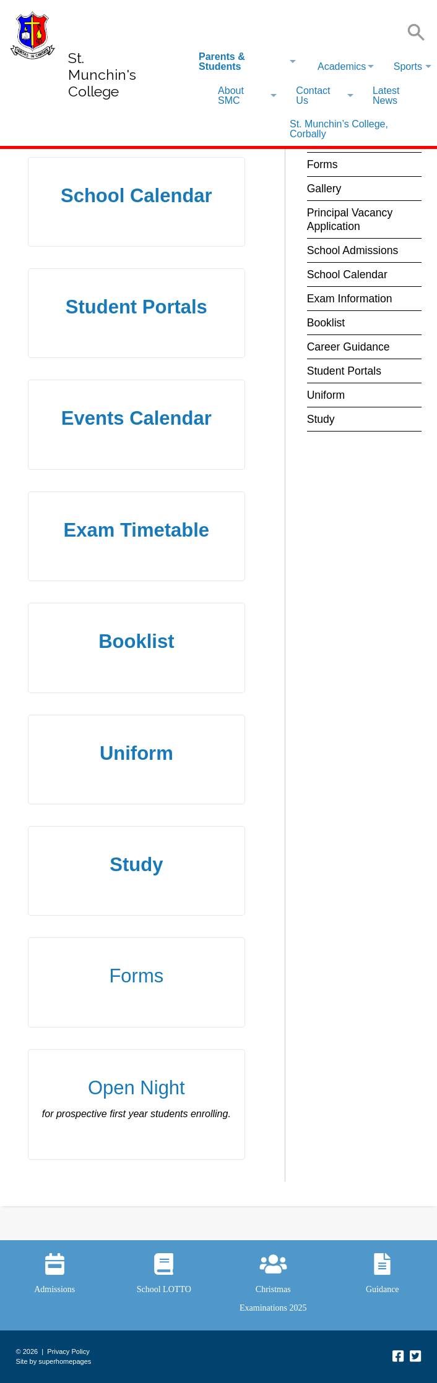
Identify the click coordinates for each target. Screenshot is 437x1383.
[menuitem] (247, 62)
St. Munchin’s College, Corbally (339, 129)
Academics (342, 66)
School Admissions (353, 250)
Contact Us (313, 95)
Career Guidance (348, 347)
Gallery (324, 188)
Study (136, 864)
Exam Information (349, 298)
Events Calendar (136, 418)
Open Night (136, 1088)
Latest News (386, 95)
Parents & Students (222, 61)
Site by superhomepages (54, 1361)
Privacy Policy (68, 1351)
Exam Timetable (136, 530)
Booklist (136, 641)
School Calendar (136, 195)
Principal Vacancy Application (350, 219)
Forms (136, 976)
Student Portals (136, 307)
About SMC (231, 95)
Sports (408, 66)
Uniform (136, 753)
